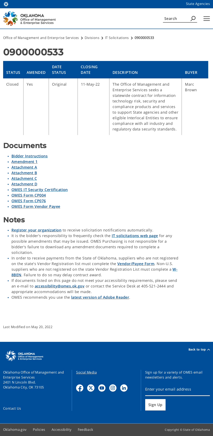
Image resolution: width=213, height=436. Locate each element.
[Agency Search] (193, 18)
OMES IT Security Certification (39, 189)
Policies (39, 429)
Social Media (86, 372)
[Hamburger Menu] (206, 18)
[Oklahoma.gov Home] (6, 4)
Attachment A (24, 167)
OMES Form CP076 (28, 200)
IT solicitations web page (135, 235)
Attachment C (24, 178)
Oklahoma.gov (15, 429)
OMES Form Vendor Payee (35, 206)
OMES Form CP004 (28, 195)
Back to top (199, 349)
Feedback (85, 429)
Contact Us (12, 408)
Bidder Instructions (29, 155)
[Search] (180, 18)
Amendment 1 (24, 161)
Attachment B (24, 172)
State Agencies (198, 3)
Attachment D (24, 183)
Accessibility (62, 429)
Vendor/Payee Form (135, 263)
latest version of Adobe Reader (100, 297)
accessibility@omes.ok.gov (60, 286)
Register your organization (36, 230)
